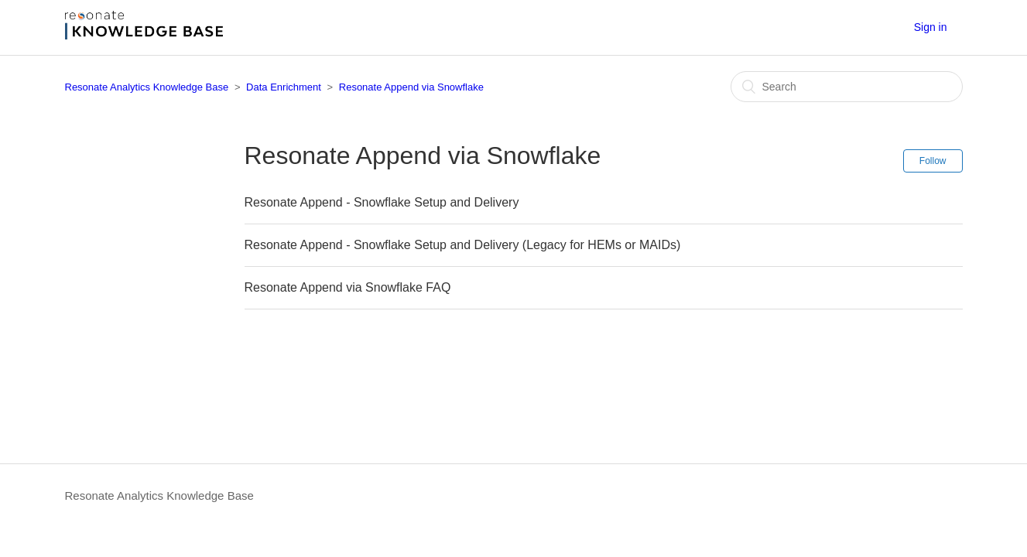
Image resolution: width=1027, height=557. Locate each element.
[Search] (847, 86)
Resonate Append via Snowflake (411, 87)
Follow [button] (933, 160)
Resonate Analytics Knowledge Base (147, 87)
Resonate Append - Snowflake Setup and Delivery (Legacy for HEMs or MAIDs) (463, 244)
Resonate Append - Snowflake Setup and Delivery (382, 202)
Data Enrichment (283, 87)
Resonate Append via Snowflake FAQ (348, 287)
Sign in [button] (930, 27)
